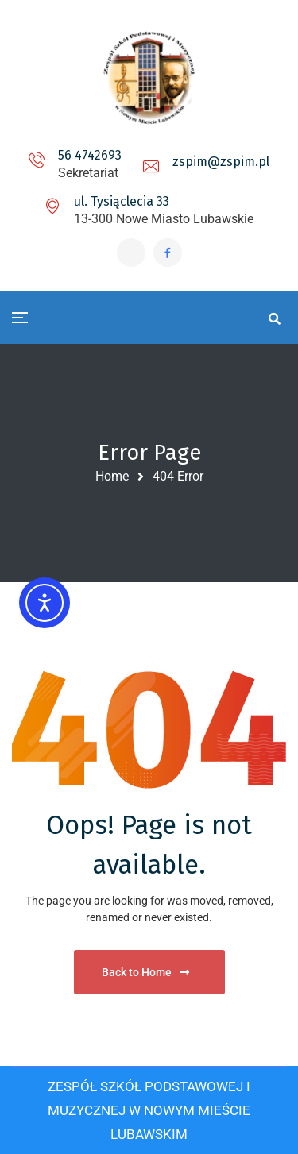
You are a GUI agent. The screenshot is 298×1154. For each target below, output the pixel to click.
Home (112, 476)
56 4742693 (90, 155)
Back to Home (145, 972)
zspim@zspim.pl (220, 161)
